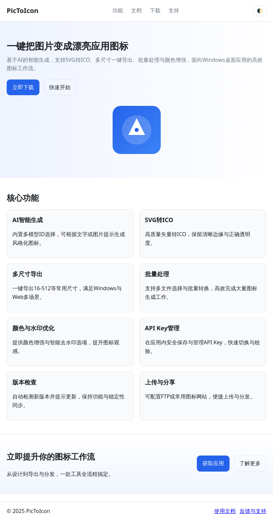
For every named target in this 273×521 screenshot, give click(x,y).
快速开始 (60, 87)
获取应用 (213, 463)
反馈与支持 (253, 511)
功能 (117, 10)
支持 (173, 10)
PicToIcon (22, 10)
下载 (155, 10)
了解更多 (250, 463)
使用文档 (225, 511)
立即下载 (23, 87)
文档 (136, 10)
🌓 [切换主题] (260, 10)
